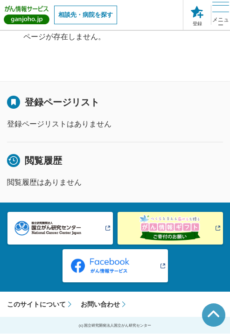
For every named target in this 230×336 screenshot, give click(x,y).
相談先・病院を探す (85, 14)
